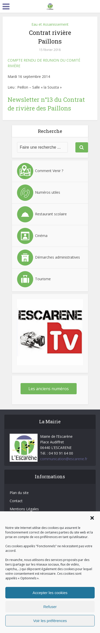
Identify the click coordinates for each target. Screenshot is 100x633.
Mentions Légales (24, 509)
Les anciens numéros (48, 388)
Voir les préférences (50, 620)
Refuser (50, 606)
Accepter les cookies (50, 592)
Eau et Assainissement (50, 24)
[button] (92, 518)
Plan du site (19, 492)
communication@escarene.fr (63, 458)
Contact (16, 500)
